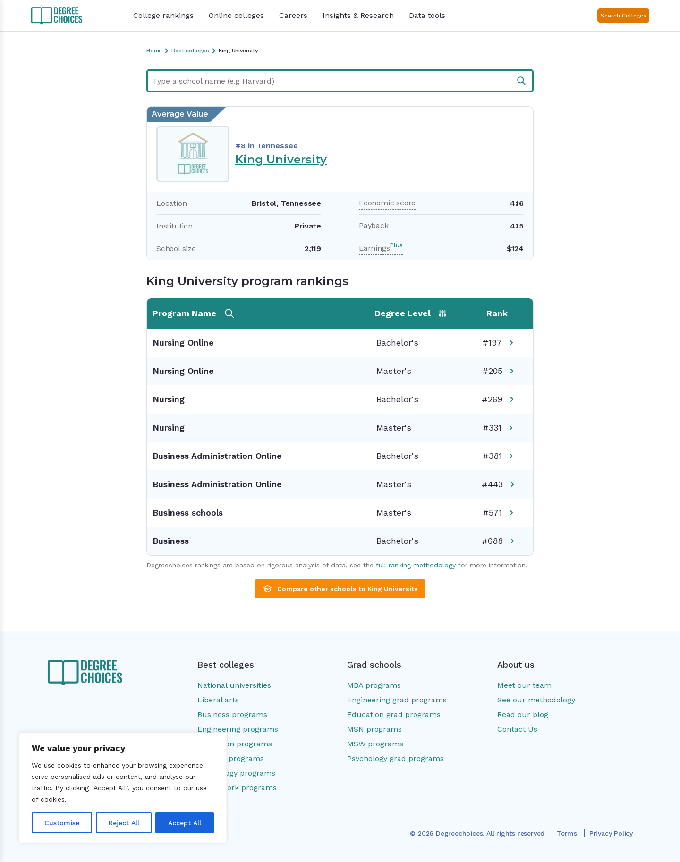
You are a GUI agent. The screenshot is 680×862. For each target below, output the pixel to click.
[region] (123, 788)
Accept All (184, 823)
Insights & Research (358, 15)
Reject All (124, 823)
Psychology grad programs (395, 758)
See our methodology (536, 699)
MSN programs (374, 729)
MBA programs (374, 685)
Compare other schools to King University (340, 588)
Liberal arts (218, 699)
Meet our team (524, 685)
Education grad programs (394, 714)
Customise (61, 823)
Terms (567, 833)
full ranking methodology (416, 565)
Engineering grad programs (397, 699)
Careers (293, 15)
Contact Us (517, 729)
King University (281, 159)
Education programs (234, 743)
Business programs (232, 714)
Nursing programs (230, 758)
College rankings (163, 15)
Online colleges (236, 15)
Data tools (427, 15)
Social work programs (237, 787)
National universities (234, 685)
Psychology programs (236, 773)
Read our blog (522, 714)
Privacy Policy (611, 833)
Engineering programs (237, 729)
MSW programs (375, 743)
